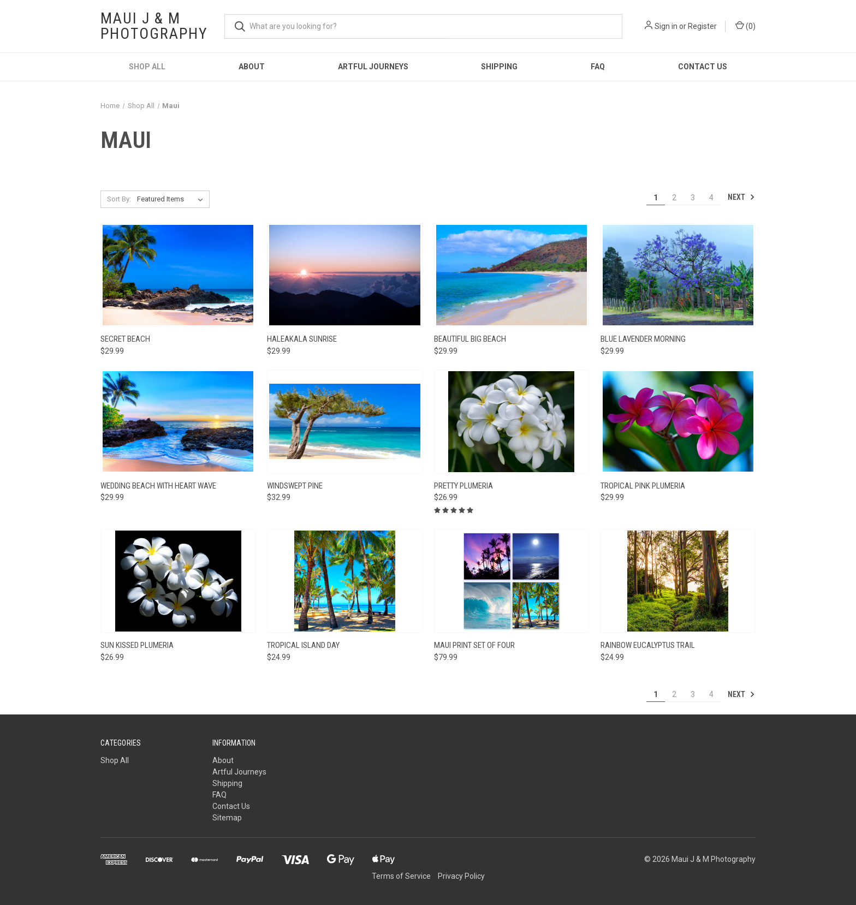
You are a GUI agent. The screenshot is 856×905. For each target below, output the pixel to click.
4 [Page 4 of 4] (711, 197)
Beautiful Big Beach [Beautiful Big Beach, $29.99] (470, 339)
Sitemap (227, 817)
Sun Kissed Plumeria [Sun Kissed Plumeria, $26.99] (137, 645)
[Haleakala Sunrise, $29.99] (344, 275)
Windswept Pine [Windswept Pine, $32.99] (295, 486)
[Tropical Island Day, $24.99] (344, 581)
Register (702, 26)
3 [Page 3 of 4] (693, 197)
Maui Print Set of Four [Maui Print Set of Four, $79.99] (474, 645)
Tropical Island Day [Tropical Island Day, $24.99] (303, 645)
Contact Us (702, 66)
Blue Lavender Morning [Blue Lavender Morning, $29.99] (643, 339)
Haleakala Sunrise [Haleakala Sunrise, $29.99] (302, 339)
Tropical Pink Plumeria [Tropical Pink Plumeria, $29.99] (643, 486)
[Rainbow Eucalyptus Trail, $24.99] (678, 581)
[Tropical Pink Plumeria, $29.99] (678, 422)
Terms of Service (401, 876)
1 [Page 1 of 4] (655, 197)
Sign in (666, 26)
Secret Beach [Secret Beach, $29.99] (125, 339)
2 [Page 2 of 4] (674, 197)
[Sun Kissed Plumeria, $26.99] (178, 581)
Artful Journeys (373, 66)
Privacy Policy (461, 876)
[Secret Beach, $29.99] (178, 275)
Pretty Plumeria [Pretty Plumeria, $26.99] (463, 486)
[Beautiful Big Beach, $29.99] (511, 275)
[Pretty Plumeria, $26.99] (511, 422)
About (252, 66)
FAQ (598, 66)
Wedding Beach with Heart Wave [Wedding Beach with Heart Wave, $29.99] (158, 486)
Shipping (499, 66)
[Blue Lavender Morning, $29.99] (678, 275)
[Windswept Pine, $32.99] (344, 422)
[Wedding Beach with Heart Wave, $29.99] (178, 422)
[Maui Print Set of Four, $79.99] (511, 581)
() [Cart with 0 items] (745, 26)
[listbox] (172, 199)
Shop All (147, 66)
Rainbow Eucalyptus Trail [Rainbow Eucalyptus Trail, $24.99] (648, 645)
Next (741, 197)
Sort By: (119, 199)
